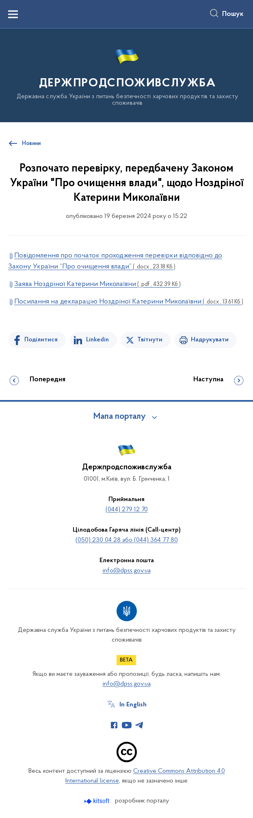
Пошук (233, 14)
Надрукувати (210, 339)
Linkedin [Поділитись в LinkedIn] (97, 339)
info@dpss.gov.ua (127, 570)
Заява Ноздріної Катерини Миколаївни (97, 284)
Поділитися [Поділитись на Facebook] (41, 339)
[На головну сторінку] (126, 75)
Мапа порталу (119, 416)
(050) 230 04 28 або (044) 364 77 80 (127, 540)
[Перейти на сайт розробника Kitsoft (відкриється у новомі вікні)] (97, 801)
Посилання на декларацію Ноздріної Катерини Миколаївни (128, 302)
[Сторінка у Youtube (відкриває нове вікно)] (127, 725)
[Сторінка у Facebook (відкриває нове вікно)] (114, 725)
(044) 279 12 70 (127, 509)
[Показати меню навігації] (13, 14)
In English (133, 704)
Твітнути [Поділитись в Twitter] (149, 339)
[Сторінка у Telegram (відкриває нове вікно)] (139, 725)
